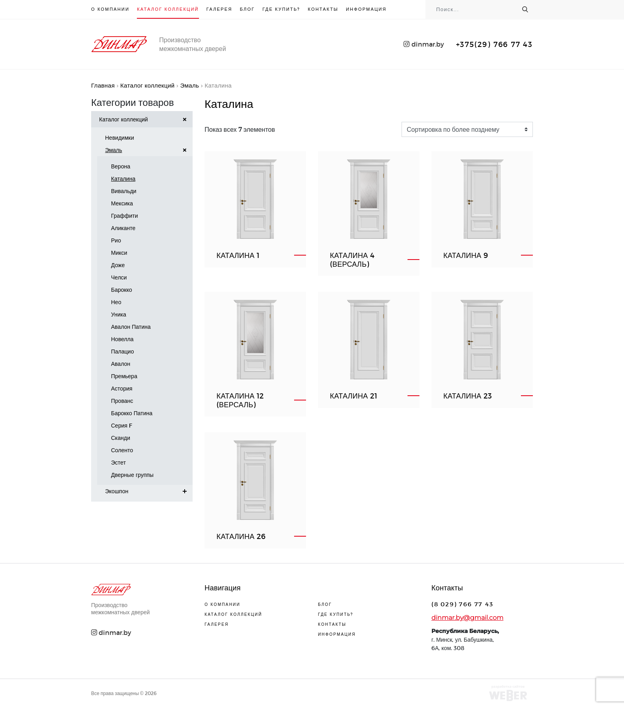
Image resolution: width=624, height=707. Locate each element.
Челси (119, 277)
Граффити (124, 215)
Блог (247, 9)
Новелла (122, 339)
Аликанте (123, 228)
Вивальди (123, 190)
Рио (116, 240)
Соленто (122, 450)
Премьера (124, 376)
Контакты (323, 9)
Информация (366, 9)
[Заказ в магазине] (467, 129)
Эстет (118, 462)
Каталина (123, 178)
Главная (103, 85)
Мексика (122, 203)
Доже (118, 265)
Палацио (122, 351)
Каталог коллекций (168, 9)
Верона (120, 166)
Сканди (120, 437)
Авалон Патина (131, 326)
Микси (119, 252)
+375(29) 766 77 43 (494, 44)
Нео (116, 302)
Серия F (121, 425)
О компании (110, 9)
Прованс (122, 400)
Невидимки (119, 137)
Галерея (219, 9)
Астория (122, 388)
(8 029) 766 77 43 (462, 603)
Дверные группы (132, 474)
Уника (118, 314)
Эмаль (189, 85)
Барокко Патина (131, 413)
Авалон (120, 363)
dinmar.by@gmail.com (467, 617)
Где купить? (281, 9)
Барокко (121, 289)
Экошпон (149, 491)
